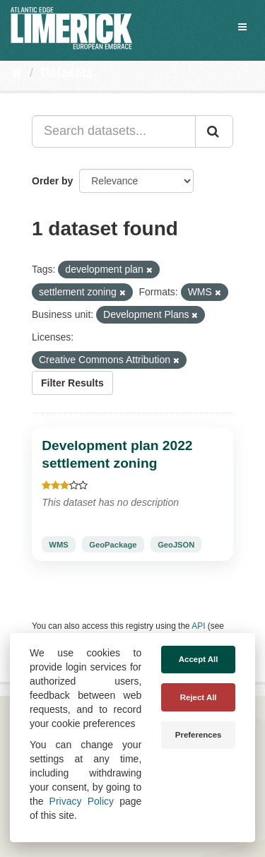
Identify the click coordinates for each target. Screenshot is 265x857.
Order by (52, 181)
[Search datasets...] (114, 131)
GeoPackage (112, 544)
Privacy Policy (81, 801)
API (198, 626)
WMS (58, 544)
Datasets (66, 73)
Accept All (198, 659)
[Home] (17, 73)
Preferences (198, 735)
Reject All (198, 697)
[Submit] (214, 131)
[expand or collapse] (242, 27)
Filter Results (72, 383)
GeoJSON (176, 544)
